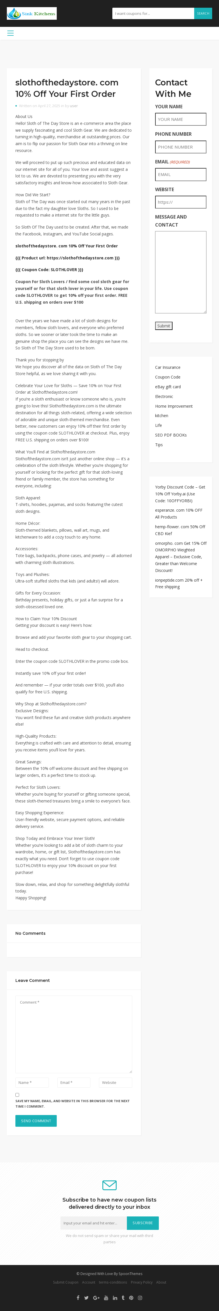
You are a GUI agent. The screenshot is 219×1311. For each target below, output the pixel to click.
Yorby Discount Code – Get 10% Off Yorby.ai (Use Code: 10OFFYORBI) (180, 493)
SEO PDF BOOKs (171, 435)
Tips (159, 444)
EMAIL (172, 162)
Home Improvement (174, 406)
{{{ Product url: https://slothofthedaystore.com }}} (67, 258)
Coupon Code (168, 377)
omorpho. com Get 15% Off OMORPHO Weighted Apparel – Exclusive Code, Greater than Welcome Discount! (180, 557)
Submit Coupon (65, 1282)
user (74, 105)
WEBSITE (164, 189)
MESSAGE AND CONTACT (171, 221)
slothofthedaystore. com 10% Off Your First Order (66, 246)
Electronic (164, 396)
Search (203, 13)
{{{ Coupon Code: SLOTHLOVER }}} (49, 269)
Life (158, 425)
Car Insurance (168, 367)
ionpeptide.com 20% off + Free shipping (179, 583)
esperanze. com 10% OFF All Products (178, 513)
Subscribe (143, 1222)
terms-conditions (113, 1282)
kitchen (161, 415)
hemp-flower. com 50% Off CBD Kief (180, 530)
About (161, 1282)
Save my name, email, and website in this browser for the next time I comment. (72, 1103)
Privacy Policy (142, 1282)
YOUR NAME (168, 106)
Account (88, 1282)
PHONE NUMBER (173, 134)
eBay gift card (168, 386)
